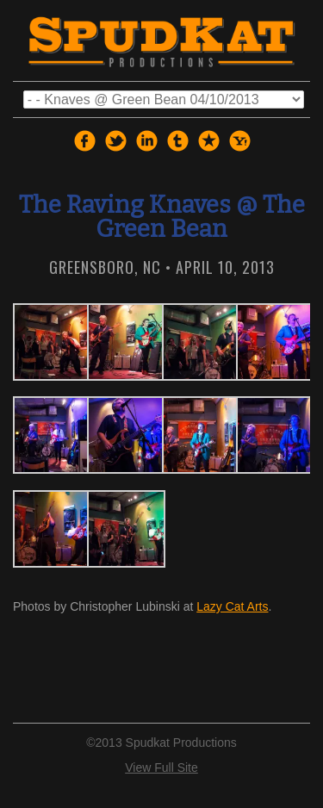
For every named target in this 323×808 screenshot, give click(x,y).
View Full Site (161, 767)
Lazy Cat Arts (232, 606)
